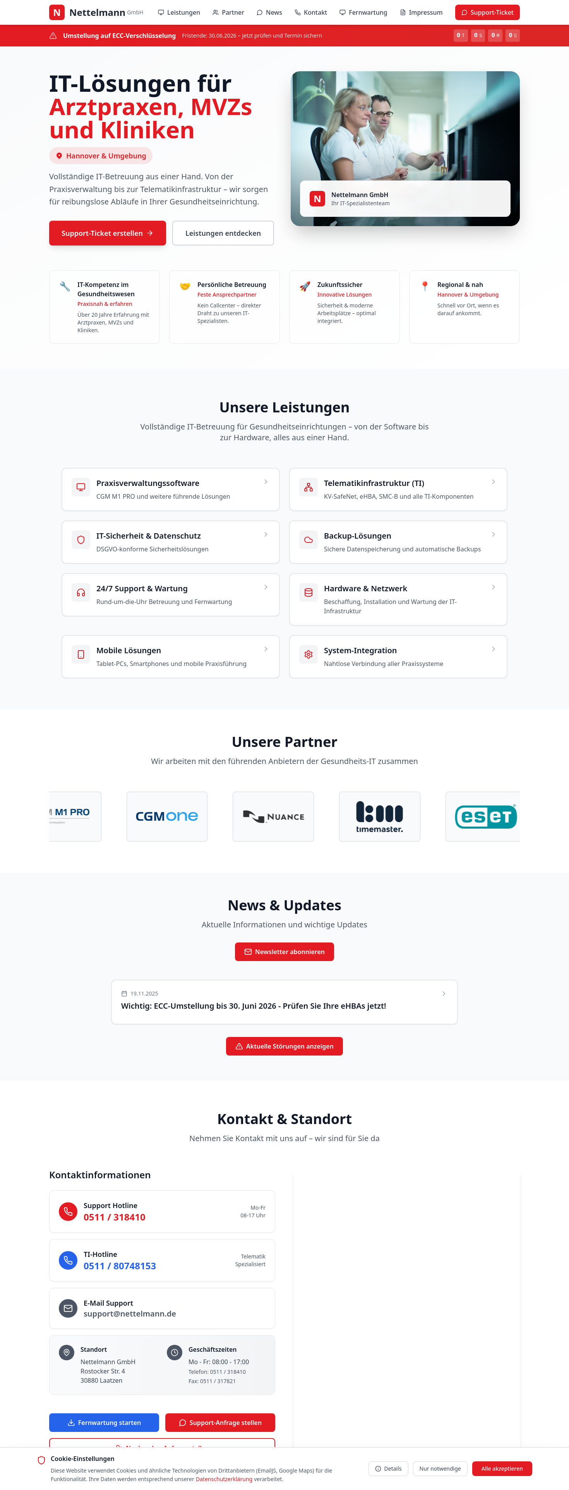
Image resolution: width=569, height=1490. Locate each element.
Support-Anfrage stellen (220, 1423)
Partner (228, 12)
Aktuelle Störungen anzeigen (284, 1047)
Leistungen (179, 12)
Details (388, 1468)
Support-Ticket (487, 12)
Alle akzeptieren (502, 1468)
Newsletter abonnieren (284, 952)
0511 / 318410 (115, 1217)
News (269, 12)
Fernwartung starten (104, 1423)
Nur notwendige (440, 1468)
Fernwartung (363, 12)
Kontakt (311, 12)
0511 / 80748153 (120, 1266)
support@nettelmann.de (130, 1314)
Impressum (421, 12)
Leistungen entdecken (223, 233)
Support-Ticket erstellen (108, 233)
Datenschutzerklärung (224, 1479)
